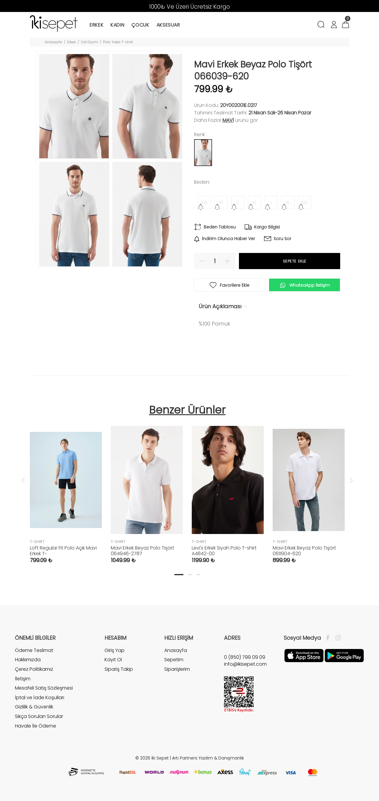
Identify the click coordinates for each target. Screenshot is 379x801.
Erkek (71, 41)
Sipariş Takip (119, 669)
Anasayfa (53, 41)
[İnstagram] (336, 638)
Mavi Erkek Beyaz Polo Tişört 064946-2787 (142, 550)
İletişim (22, 678)
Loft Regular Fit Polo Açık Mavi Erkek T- (63, 550)
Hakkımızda (28, 659)
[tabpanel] (65, 488)
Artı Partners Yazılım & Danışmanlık (208, 758)
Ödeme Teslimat (34, 650)
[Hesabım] (333, 25)
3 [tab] (198, 574)
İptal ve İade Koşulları (39, 697)
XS (221, 202)
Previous (23, 480)
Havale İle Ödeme (35, 725)
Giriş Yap (115, 650)
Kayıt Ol (113, 659)
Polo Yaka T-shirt (118, 41)
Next (351, 480)
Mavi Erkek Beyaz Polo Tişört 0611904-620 (304, 550)
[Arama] (322, 25)
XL (288, 202)
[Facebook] (329, 638)
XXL (304, 202)
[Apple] (304, 655)
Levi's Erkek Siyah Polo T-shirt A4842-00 (224, 550)
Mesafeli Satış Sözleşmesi (44, 688)
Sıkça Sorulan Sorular (39, 716)
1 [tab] (178, 574)
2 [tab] (190, 574)
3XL (204, 202)
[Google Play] (344, 655)
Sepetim (173, 659)
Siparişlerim (177, 669)
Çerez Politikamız (34, 669)
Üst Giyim (89, 41)
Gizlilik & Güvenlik (34, 706)
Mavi (228, 120)
